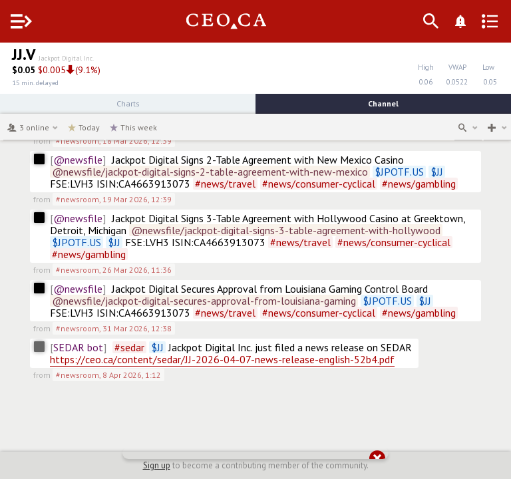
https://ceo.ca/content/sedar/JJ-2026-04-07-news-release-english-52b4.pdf (222, 359)
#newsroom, (114, 141)
